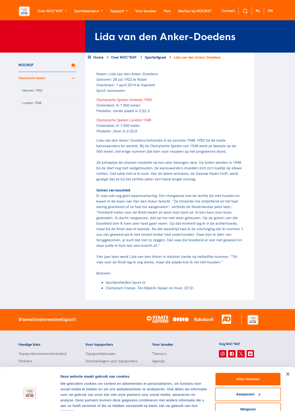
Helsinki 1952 (32, 90)
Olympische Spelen (32, 78)
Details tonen (71, 402)
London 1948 (31, 103)
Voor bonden (145, 11)
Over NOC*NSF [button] (51, 11)
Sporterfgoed (155, 57)
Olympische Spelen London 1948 (123, 120)
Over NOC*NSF (124, 57)
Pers (167, 11)
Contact (228, 10)
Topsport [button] (117, 11)
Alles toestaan (248, 357)
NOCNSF (26, 65)
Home (98, 57)
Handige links (29, 344)
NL (258, 10)
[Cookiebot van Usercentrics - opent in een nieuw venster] (30, 402)
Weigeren (248, 387)
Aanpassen (248, 372)
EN (270, 10)
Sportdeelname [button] (87, 11)
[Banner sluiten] (287, 352)
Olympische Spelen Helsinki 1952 (124, 99)
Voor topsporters (99, 344)
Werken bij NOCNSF (195, 11)
